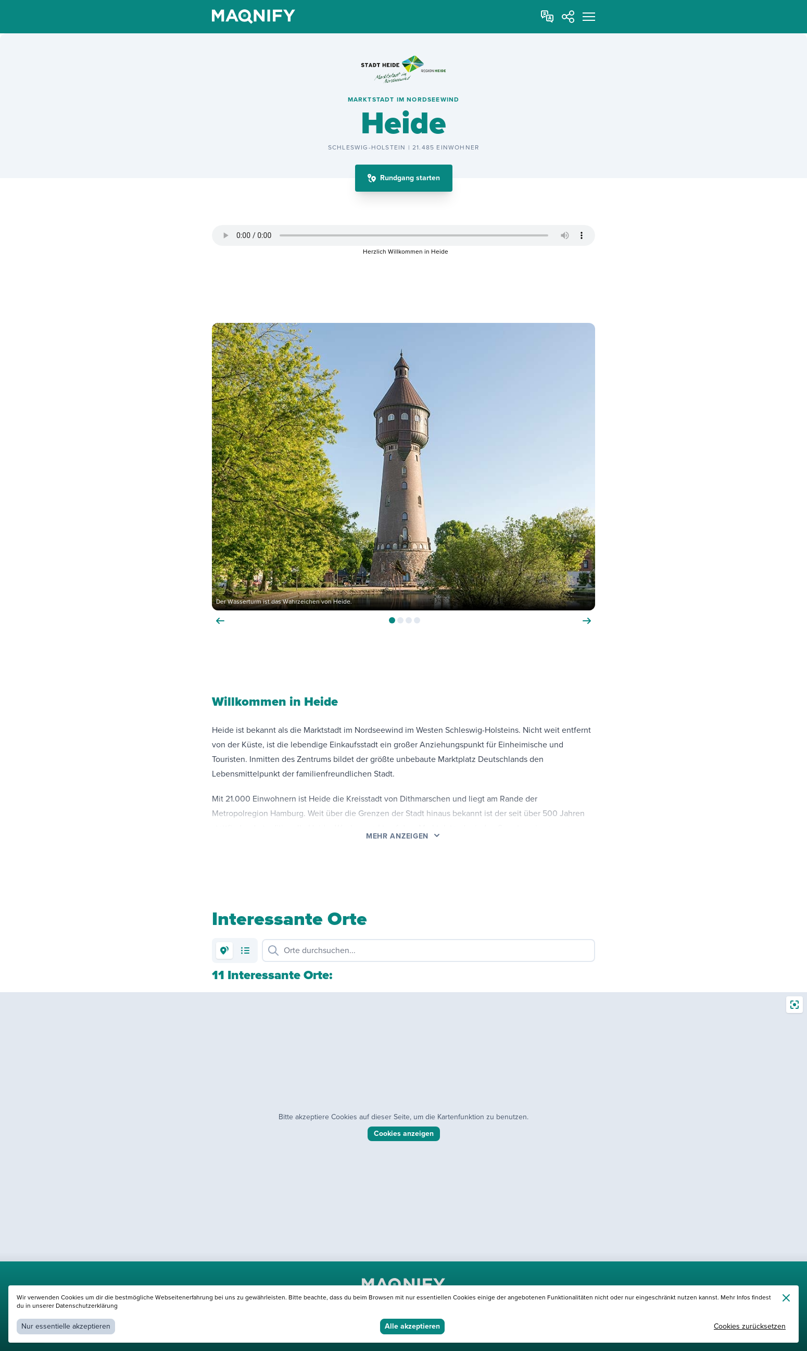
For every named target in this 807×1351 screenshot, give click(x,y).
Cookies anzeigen (404, 1133)
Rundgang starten (410, 177)
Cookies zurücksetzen (750, 1326)
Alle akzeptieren (412, 1326)
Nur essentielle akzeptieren (65, 1326)
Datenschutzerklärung (87, 1306)
